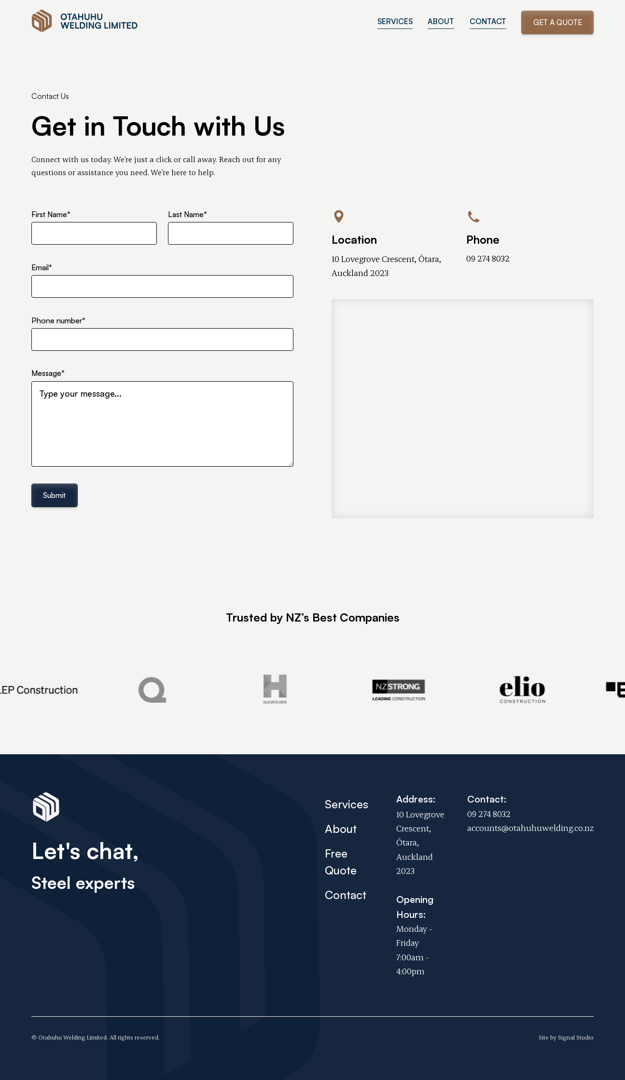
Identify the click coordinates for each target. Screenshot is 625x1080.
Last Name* (187, 214)
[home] (85, 23)
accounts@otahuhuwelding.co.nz (530, 827)
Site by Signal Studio (566, 1037)
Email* (41, 267)
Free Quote (341, 861)
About (341, 828)
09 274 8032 (488, 258)
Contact (345, 894)
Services (346, 804)
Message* (48, 373)
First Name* (50, 214)
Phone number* (58, 320)
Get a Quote (557, 22)
